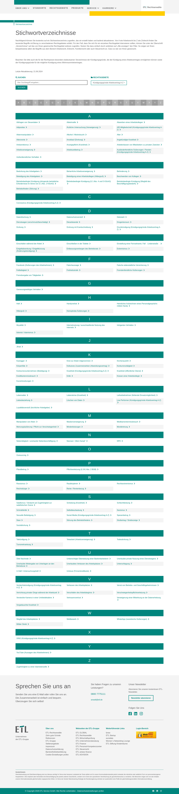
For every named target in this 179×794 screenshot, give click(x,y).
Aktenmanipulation (25, 135)
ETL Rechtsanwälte (84, 735)
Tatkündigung (22, 539)
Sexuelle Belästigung (26, 515)
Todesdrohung (124, 539)
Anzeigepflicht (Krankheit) (78, 145)
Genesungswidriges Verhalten (29, 289)
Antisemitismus (23, 145)
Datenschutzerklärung (54, 749)
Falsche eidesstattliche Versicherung (133, 265)
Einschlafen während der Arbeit (30, 244)
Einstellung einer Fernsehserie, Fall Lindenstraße (139, 244)
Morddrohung (123, 427)
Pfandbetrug (22, 469)
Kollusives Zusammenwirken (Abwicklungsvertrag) (88, 366)
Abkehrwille (72, 122)
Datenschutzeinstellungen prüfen (90, 791)
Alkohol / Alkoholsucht (77, 135)
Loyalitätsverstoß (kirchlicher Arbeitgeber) (34, 408)
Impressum (50, 746)
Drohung (21, 227)
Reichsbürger (22, 489)
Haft (19, 304)
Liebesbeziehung (24, 400)
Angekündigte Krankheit (127, 140)
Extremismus (123, 249)
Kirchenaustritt (124, 361)
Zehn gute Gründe (53, 735)
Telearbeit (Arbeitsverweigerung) (81, 539)
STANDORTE (39, 8)
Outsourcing (22, 455)
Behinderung (123, 171)
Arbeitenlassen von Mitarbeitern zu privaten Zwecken (139, 145)
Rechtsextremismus (126, 484)
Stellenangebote (52, 744)
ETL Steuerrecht (82, 749)
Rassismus (22, 484)
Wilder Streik (22, 624)
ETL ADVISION (82, 755)
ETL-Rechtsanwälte (54, 733)
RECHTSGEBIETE (59, 8)
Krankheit (88, 371)
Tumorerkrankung (24, 544)
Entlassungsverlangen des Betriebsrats (83, 249)
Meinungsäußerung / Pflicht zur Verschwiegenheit (37, 427)
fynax (108, 733)
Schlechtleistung (124, 503)
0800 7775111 (98, 694)
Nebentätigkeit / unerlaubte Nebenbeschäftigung (37, 441)
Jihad (19, 347)
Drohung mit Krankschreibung (80, 227)
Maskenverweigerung (76, 422)
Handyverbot (73, 304)
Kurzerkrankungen (24, 381)
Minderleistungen (75, 427)
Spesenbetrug (123, 515)
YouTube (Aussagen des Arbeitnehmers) (33, 653)
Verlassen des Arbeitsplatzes (79, 585)
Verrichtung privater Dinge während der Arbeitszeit (37, 593)
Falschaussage (74, 265)
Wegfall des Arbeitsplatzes (28, 619)
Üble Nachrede (23, 559)
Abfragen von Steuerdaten (28, 122)
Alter (120, 135)
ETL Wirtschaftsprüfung (85, 738)
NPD (120, 441)
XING (35, 638)
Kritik (70, 376)
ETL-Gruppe (51, 741)
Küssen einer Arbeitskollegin (129, 376)
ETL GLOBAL (81, 733)
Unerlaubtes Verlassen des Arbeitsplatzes (85, 564)
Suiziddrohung (23, 525)
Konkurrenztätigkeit (126, 366)
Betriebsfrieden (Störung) (27, 189)
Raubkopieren (73, 484)
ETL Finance (81, 744)
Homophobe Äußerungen (78, 311)
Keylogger (21, 361)
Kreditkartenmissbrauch (27, 376)
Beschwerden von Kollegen (129, 176)
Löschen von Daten (75, 400)
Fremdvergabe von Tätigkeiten (29, 275)
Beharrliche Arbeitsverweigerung (81, 171)
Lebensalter (22, 395)
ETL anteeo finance (84, 752)
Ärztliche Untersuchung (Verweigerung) (84, 127)
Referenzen (50, 738)
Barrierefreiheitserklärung (56, 752)
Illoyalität (21, 325)
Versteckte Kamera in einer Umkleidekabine (35, 598)
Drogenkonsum (124, 222)
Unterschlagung (124, 564)
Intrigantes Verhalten (126, 325)
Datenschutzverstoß (76, 217)
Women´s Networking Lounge (118, 741)
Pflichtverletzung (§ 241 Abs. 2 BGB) (82, 469)
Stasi (19, 520)
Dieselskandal (73, 222)
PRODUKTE (77, 8)
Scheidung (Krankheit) (77, 503)
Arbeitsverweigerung (25, 150)
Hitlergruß (21, 311)
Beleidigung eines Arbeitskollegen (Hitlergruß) (86, 176)
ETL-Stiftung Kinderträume (117, 744)
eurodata (109, 738)
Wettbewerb (73, 619)
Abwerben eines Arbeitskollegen (131, 122)
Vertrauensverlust (75, 598)
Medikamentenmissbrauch (128, 422)
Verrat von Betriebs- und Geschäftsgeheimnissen (138, 585)
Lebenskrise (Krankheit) (77, 395)
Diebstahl (122, 217)
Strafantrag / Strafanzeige (128, 520)
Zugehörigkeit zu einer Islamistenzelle (32, 667)
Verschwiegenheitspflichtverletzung (132, 593)
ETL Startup (111, 735)
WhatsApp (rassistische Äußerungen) (133, 619)
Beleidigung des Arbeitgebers (29, 176)
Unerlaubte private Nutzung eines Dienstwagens (137, 559)
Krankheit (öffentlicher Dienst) (130, 371)
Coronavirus (38, 203)
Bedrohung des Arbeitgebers (29, 171)
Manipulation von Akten (26, 422)
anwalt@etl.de (97, 700)
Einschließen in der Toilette (79, 244)
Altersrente (21, 140)
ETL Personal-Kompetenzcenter (89, 746)
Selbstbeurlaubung (75, 510)
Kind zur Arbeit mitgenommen (80, 361)
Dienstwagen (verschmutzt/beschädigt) (33, 222)
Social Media (89, 515)
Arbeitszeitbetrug (75, 150)
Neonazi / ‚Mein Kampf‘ (77, 441)
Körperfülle (21, 366)
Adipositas (21, 127)
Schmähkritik (22, 510)
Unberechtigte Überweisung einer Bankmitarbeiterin (89, 559)
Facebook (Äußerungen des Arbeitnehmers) (35, 265)
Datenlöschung (23, 217)
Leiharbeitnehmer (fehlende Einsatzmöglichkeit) (137, 395)
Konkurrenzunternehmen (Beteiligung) (32, 371)
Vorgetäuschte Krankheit (27, 605)
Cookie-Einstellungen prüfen (57, 755)
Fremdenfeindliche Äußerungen (131, 270)
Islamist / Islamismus (25, 332)
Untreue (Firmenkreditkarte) (79, 571)
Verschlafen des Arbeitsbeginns (80, 593)
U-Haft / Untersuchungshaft (28, 571)
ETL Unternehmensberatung (87, 741)
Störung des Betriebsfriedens (79, 520)
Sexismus (122, 510)
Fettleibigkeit (22, 270)
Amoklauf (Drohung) (76, 140)
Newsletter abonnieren (141, 698)
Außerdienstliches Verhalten (28, 157)
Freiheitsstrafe (73, 270)
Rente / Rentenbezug (76, 489)
